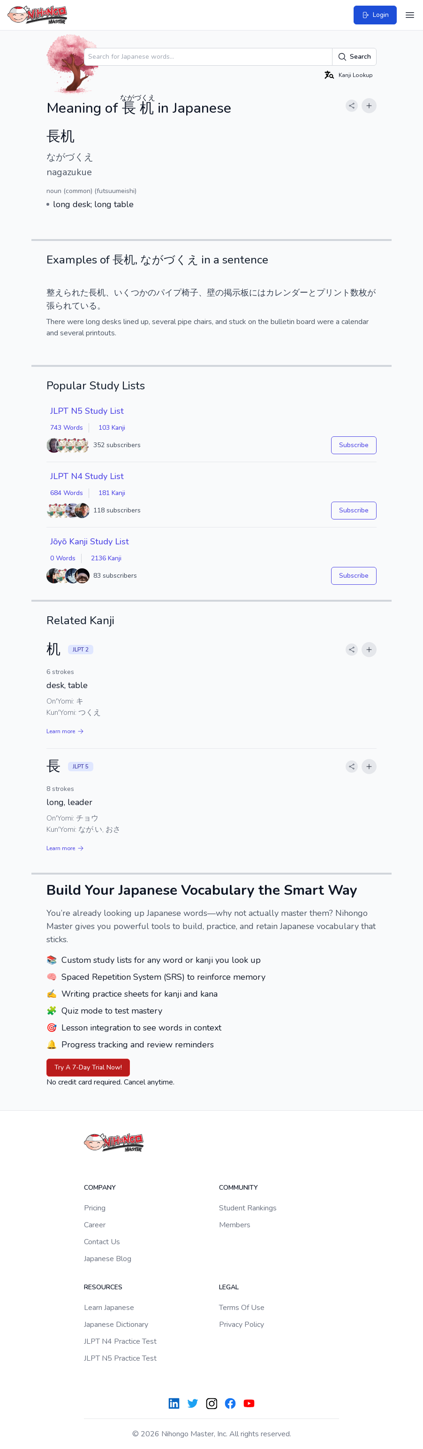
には (257, 292)
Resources (103, 1287)
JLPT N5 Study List (87, 411)
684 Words (66, 492)
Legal (229, 1287)
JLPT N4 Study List (87, 476)
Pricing (95, 1208)
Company (100, 1187)
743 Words (66, 427)
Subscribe (354, 445)
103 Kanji (111, 427)
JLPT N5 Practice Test (120, 1358)
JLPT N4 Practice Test (120, 1341)
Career (95, 1225)
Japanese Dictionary (116, 1324)
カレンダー (287, 292)
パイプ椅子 (177, 292)
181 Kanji (111, 492)
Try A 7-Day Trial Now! (88, 1067)
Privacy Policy (241, 1324)
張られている (71, 305)
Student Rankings (248, 1208)
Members (234, 1225)
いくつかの (135, 292)
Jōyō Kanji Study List (89, 541)
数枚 (358, 292)
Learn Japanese (109, 1307)
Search (354, 57)
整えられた (67, 292)
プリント (333, 292)
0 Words (63, 558)
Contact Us (102, 1242)
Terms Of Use (241, 1307)
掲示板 (236, 292)
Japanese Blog (107, 1259)
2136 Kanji (106, 558)
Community (238, 1187)
